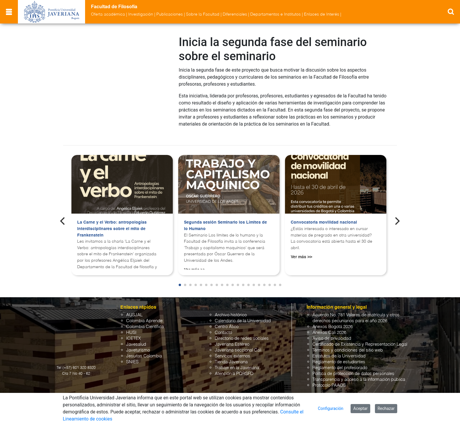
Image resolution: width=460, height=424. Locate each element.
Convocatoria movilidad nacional (324, 217)
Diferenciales (235, 14)
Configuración (331, 408)
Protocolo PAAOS (329, 380)
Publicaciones (169, 14)
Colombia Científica (145, 321)
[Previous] (63, 215)
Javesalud (136, 339)
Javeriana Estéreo (232, 339)
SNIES (132, 356)
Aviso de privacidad (331, 333)
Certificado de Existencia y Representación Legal (359, 339)
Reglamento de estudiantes (338, 356)
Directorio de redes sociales (242, 333)
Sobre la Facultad (202, 14)
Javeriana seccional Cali (238, 345)
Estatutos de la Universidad (339, 351)
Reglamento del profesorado (339, 362)
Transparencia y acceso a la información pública (358, 374)
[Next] (396, 215)
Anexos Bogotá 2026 (332, 321)
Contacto (223, 327)
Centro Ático (227, 321)
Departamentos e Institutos (275, 14)
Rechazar (386, 408)
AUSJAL (134, 310)
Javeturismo (138, 345)
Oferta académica (108, 14)
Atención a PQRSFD (234, 368)
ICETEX (133, 333)
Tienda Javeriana (231, 356)
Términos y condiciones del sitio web (347, 345)
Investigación (140, 14)
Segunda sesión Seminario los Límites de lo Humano (225, 220)
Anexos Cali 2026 (329, 327)
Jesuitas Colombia (144, 351)
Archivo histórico (231, 310)
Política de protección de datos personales (353, 368)
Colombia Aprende (144, 315)
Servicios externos (232, 351)
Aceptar (360, 408)
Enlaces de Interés (321, 14)
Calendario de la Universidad (243, 315)
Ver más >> (301, 252)
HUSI (131, 327)
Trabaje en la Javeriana (237, 362)
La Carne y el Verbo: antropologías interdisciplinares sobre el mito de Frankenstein (112, 223)
